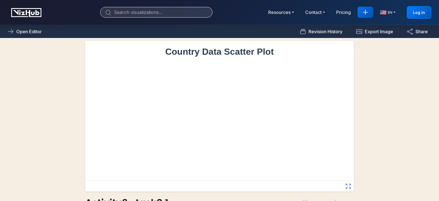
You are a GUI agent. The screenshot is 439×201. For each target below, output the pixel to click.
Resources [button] (279, 12)
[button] (374, 31)
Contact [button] (313, 12)
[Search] (156, 12)
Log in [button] (419, 12)
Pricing (343, 12)
